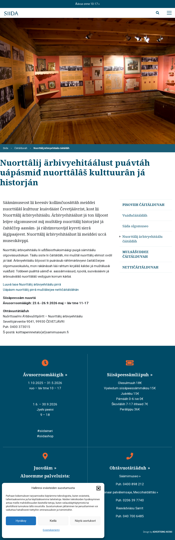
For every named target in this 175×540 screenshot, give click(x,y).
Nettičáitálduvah (140, 267)
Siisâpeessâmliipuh (128, 374)
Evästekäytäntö (51, 530)
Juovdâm (44, 468)
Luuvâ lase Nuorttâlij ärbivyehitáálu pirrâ (32, 284)
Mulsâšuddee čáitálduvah (135, 254)
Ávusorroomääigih (43, 374)
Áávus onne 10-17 (86, 3)
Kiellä (53, 521)
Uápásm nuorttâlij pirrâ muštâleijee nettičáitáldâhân (41, 290)
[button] (98, 488)
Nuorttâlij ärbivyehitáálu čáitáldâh (142, 238)
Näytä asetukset (85, 521)
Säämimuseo (128, 476)
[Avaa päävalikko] (169, 13)
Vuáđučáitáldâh (134, 215)
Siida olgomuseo (135, 226)
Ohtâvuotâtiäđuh (128, 468)
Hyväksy (21, 521)
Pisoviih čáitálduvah (143, 204)
